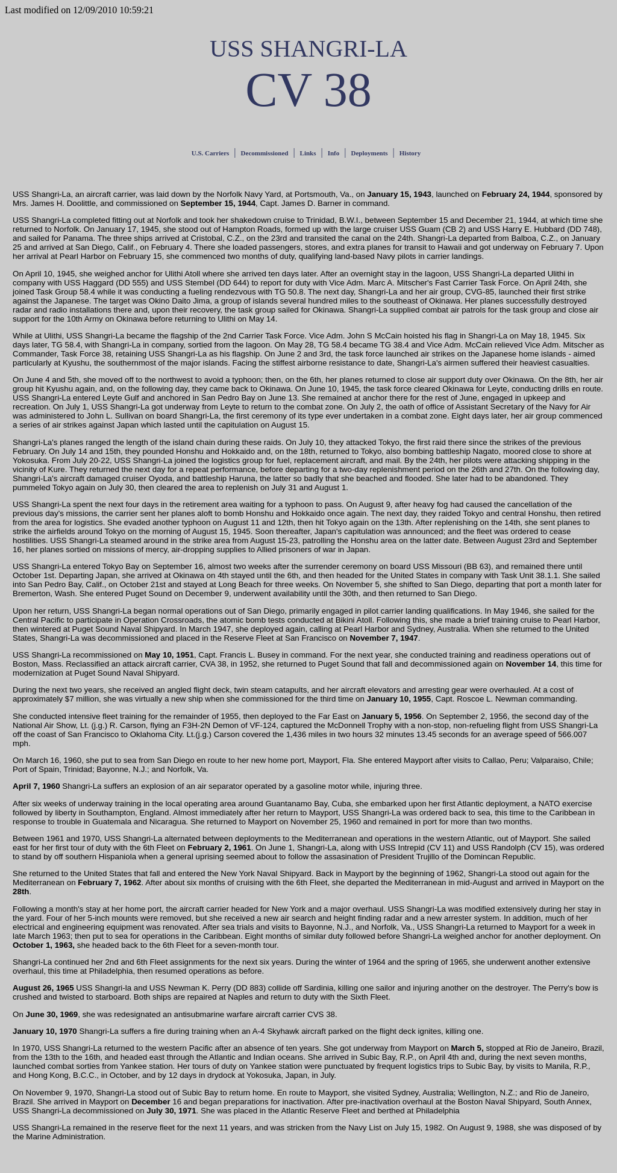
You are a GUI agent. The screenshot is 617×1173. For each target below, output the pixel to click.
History (410, 153)
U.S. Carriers (211, 153)
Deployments (369, 153)
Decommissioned (265, 153)
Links (308, 153)
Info (334, 153)
